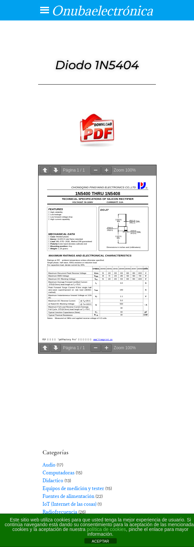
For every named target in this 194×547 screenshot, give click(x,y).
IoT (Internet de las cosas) (69, 504)
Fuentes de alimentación (68, 496)
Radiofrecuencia (60, 512)
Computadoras (59, 473)
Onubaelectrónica (102, 10)
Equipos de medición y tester (73, 488)
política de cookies (106, 529)
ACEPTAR (100, 541)
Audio (49, 465)
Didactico (53, 480)
